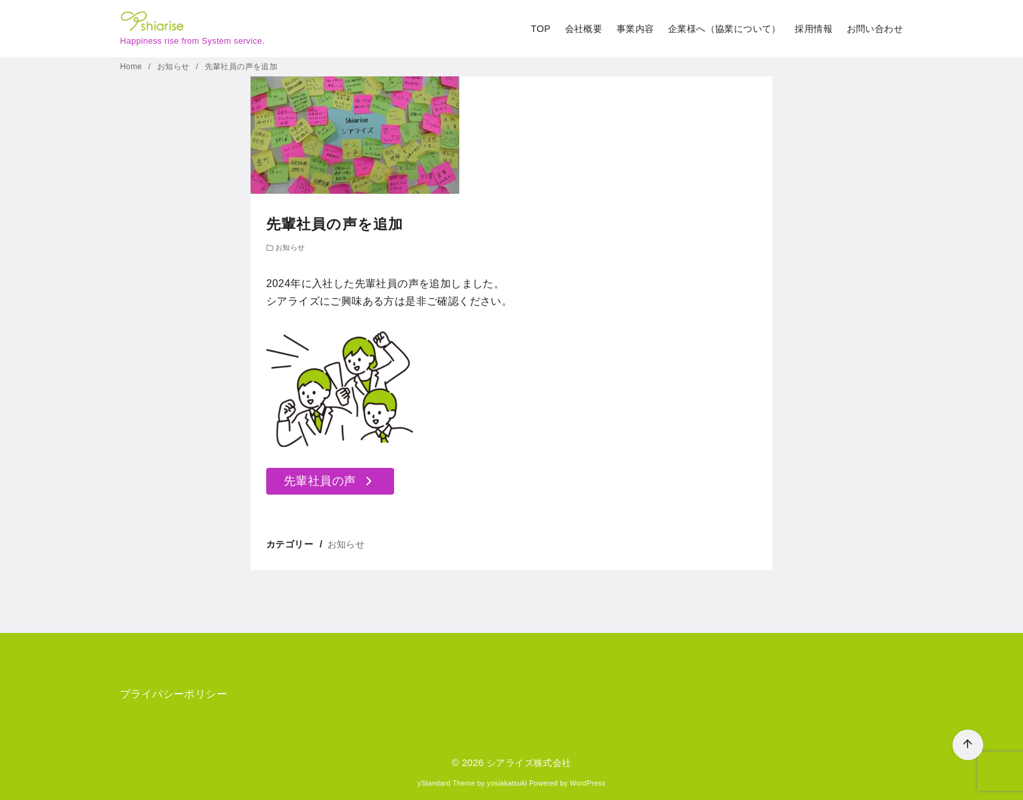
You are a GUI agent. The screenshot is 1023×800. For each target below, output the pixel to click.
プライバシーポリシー (173, 694)
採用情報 (813, 28)
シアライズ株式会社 (529, 763)
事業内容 (635, 28)
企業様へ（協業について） (724, 28)
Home (132, 66)
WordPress (587, 783)
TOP (540, 28)
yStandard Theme (446, 783)
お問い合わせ (875, 28)
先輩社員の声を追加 (241, 66)
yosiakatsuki (507, 783)
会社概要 (584, 28)
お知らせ (174, 66)
